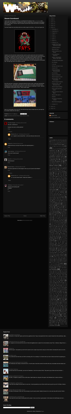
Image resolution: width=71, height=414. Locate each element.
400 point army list (58, 146)
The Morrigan (60, 300)
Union (60, 306)
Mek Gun (63, 244)
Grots (52, 212)
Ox (61, 267)
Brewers (51, 176)
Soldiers (51, 286)
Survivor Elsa (62, 292)
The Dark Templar (11, 122)
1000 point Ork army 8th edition (57, 141)
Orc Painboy (54, 62)
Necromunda (52, 249)
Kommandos (55, 228)
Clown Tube (58, 182)
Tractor (58, 304)
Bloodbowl (56, 170)
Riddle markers (62, 275)
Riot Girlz (57, 276)
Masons (52, 240)
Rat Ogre (55, 273)
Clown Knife (62, 181)
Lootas (61, 233)
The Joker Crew (53, 300)
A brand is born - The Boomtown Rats (56, 84)
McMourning (52, 244)
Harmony (52, 214)
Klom (64, 226)
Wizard (51, 313)
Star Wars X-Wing (57, 289)
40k (65, 146)
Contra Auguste (59, 183)
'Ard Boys (51, 140)
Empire (55, 200)
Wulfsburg (62, 313)
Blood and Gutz (55, 49)
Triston (59, 305)
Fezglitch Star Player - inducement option (57, 45)
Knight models (52, 227)
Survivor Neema (53, 295)
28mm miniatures (58, 144)
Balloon (55, 155)
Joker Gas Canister (61, 221)
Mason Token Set (63, 239)
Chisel (65, 180)
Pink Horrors (56, 270)
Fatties (64, 200)
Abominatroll (57, 152)
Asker (64, 154)
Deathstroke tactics (53, 192)
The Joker (62, 299)
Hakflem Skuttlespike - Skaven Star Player (57, 58)
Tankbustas (63, 298)
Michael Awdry (11, 166)
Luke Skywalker (52, 236)
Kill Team (65, 225)
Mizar (57, 245)
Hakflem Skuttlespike (55, 213)
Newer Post (7, 215)
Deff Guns (63, 194)
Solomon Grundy (57, 286)
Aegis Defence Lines (55, 153)
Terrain (27, 115)
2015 (52, 25)
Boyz (64, 175)
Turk (50, 306)
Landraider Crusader (61, 231)
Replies (10, 131)
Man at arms (62, 238)
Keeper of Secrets (54, 224)
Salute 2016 (52, 277)
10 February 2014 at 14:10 (20, 151)
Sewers (56, 280)
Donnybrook (62, 195)
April (53, 38)
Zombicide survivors (55, 320)
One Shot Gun (62, 250)
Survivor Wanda (53, 296)
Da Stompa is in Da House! (14, 334)
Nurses (51, 250)
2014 (52, 27)
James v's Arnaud (57, 219)
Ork (54, 256)
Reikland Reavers (53, 275)
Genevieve (59, 205)
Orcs (51, 256)
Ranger (51, 273)
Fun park (53, 205)
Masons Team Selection (61, 240)
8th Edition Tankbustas (13, 369)
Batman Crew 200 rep (62, 155)
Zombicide (56, 315)
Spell (64, 287)
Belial (63, 160)
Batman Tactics (60, 158)
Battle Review (62, 159)
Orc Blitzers (60, 251)
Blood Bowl (10, 115)
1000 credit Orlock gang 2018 (61, 140)
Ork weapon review (54, 262)
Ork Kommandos (59, 258)
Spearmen (60, 287)
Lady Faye (62, 228)
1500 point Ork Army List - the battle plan (17, 341)
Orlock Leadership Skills (54, 265)
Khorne (61, 224)
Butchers (52, 177)
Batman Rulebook (53, 158)
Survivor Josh (62, 294)
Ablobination (62, 150)
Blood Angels (62, 164)
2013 (52, 106)
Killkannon (59, 226)
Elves (51, 200)
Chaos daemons (62, 178)
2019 (52, 18)
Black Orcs (60, 161)
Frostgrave (57, 204)
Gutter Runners (64, 212)
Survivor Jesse (62, 293)
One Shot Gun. (53, 251)
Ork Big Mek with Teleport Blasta (56, 257)
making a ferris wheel (54, 237)
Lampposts (52, 230)
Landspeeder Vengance (54, 232)
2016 (52, 23)
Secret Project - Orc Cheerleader (56, 79)
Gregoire (51, 211)
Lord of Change (56, 234)
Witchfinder (63, 312)
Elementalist (57, 199)
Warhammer (64, 311)
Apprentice (56, 154)
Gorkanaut (55, 208)
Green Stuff (62, 209)
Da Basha (63, 184)
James (51, 219)
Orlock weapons (64, 266)
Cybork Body (57, 184)
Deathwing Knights (53, 193)
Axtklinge (10, 185)
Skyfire (65, 282)
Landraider (53, 231)
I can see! (54, 64)
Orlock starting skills (55, 266)
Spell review (52, 288)
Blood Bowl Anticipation (57, 101)
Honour (60, 215)
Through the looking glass (57, 60)
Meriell (51, 245)
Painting (54, 269)
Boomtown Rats (16, 115)
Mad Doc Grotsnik (61, 236)
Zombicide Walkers (58, 321)
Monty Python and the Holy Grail (55, 246)
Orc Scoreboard (37, 20)
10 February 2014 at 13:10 (17, 143)
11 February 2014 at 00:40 (17, 159)
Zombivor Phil (62, 322)
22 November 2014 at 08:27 (17, 185)
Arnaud (60, 154)
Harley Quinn (64, 213)
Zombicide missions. (53, 319)
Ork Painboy (57, 259)
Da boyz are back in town (57, 66)
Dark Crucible (61, 189)
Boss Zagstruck (58, 175)
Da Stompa (56, 187)
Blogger (42, 411)
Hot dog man (56, 217)
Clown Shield (52, 182)
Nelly (59, 249)
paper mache (63, 269)
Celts (56, 178)
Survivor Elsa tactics (53, 293)
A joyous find (54, 68)
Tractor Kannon (64, 304)
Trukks (64, 305)
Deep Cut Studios (61, 193)
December (54, 29)
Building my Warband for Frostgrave (16, 376)
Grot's (66, 211)
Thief (66, 300)
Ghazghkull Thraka (59, 206)
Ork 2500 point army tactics (60, 256)
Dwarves (51, 199)
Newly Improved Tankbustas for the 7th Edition (18, 362)
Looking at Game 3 (56, 47)
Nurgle (63, 249)
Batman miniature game (57, 156)
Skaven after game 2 (56, 94)
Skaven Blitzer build (54, 281)
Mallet (57, 238)
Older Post (42, 215)
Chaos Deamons (52, 180)
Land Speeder (64, 230)
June (53, 36)
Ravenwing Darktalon (62, 273)
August (53, 33)
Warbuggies (57, 311)
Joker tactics (64, 223)
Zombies (65, 321)
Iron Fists (56, 218)
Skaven (24, 115)
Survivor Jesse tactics (54, 294)
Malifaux (52, 238)
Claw (58, 181)
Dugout (20, 115)
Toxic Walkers (52, 304)
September (54, 31)
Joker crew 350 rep (53, 221)
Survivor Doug (53, 292)
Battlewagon (52, 160)
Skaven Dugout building (57, 86)
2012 (52, 108)
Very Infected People (54, 310)
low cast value (62, 234)
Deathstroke (62, 191)
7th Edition (63, 148)
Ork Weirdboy (55, 264)
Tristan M (10, 143)
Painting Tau (11, 348)
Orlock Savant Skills (63, 265)
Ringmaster (52, 276)
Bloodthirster (56, 171)
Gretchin (55, 211)
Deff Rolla (51, 195)
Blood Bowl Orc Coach (57, 168)
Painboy (65, 267)
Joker (64, 219)
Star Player (62, 288)
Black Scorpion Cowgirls (58, 162)
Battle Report (56, 159)
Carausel (58, 177)
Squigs (57, 288)
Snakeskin (52, 285)
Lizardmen (56, 233)
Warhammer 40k (54, 312)
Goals (66, 206)
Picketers (51, 270)
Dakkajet (63, 188)
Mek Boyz (58, 244)
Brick (55, 176)
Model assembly (62, 245)
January (54, 104)
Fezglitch (51, 201)
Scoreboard (59, 277)
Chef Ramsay (60, 180)
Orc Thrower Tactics (58, 253)
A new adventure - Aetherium (56, 55)
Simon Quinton (11, 151)
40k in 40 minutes (56, 148)
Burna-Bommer (64, 176)
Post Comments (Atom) (27, 220)
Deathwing (62, 192)
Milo (54, 245)
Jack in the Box (62, 218)
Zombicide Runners (63, 319)
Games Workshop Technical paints (56, 70)
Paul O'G (10, 159)
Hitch (56, 215)
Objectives (56, 250)
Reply (9, 128)
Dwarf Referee (62, 198)
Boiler (61, 171)
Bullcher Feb (14, 134)
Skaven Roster (59, 282)
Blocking (56, 164)
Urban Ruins (57, 307)
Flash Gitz (57, 201)
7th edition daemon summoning (55, 149)
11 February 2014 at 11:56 (19, 166)
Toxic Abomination (56, 303)
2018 (52, 20)
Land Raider (57, 230)
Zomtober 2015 (53, 325)
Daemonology (57, 188)
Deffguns (56, 195)
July (53, 35)
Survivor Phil (62, 295)
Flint (54, 202)
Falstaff (59, 200)
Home (25, 215)
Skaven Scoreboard (56, 74)
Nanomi (64, 247)
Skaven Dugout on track (57, 76)
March (53, 40)
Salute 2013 (62, 276)
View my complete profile (55, 117)
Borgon (61, 174)
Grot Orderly (61, 211)
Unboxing (55, 306)
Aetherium (63, 153)
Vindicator (63, 310)
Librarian (51, 233)
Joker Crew (52, 220)
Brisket (58, 176)
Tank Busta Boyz (55, 298)
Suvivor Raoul (60, 296)
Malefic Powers (64, 237)
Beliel (50, 161)
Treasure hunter (54, 305)
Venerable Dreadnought (60, 309)
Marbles (51, 239)
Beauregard (58, 160)
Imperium (51, 218)
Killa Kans (53, 226)
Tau (50, 299)
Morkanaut (65, 246)
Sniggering (58, 285)
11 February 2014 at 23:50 (24, 175)
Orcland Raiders (59, 255)
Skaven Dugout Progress (57, 81)
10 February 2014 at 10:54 (21, 122)
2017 (52, 21)
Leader (63, 232)
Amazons (51, 154)
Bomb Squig (62, 172)
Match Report (61, 243)
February (54, 42)
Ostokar (57, 267)
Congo (54, 183)
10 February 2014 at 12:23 (24, 134)
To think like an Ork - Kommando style (16, 396)
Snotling (63, 285)
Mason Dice (56, 239)
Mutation (54, 96)
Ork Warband (57, 261)
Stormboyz (58, 291)
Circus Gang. (53, 181)
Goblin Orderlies (59, 207)
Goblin (52, 207)
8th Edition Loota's (12, 355)
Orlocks (52, 267)
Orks (61, 264)
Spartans (55, 287)
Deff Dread (57, 194)
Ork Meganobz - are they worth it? (16, 382)
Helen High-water (59, 214)
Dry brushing (54, 73)
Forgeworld (59, 202)
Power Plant (63, 270)
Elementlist (63, 199)
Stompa (63, 289)
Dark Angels (53, 189)
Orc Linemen (58, 252)
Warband (51, 311)
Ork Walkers (52, 261)
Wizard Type (56, 313)
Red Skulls (53, 274)
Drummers (57, 196)
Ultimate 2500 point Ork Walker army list (17, 389)
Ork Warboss (64, 261)
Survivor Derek (64, 291)
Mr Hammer (53, 247)
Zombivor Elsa (54, 322)
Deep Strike (52, 194)
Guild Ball (56, 212)
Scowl (64, 277)
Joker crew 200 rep (60, 220)
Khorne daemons (58, 225)
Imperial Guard (62, 217)
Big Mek (54, 161)
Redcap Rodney (61, 274)
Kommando (59, 227)
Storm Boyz (52, 291)
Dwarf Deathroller (53, 198)
